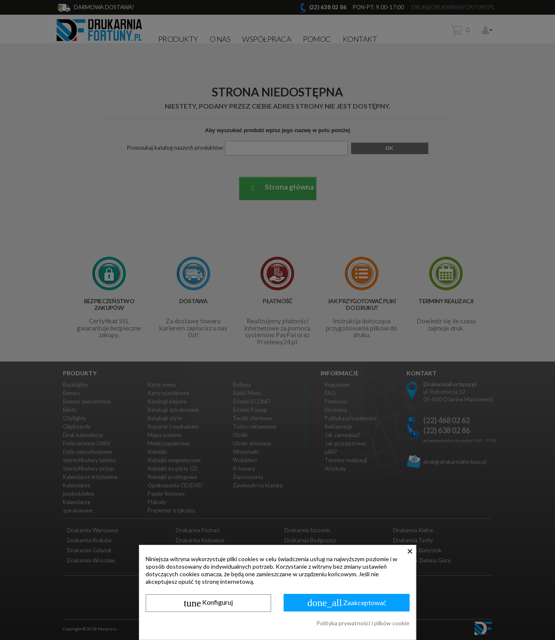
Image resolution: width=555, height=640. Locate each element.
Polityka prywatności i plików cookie (362, 623)
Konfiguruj (208, 603)
